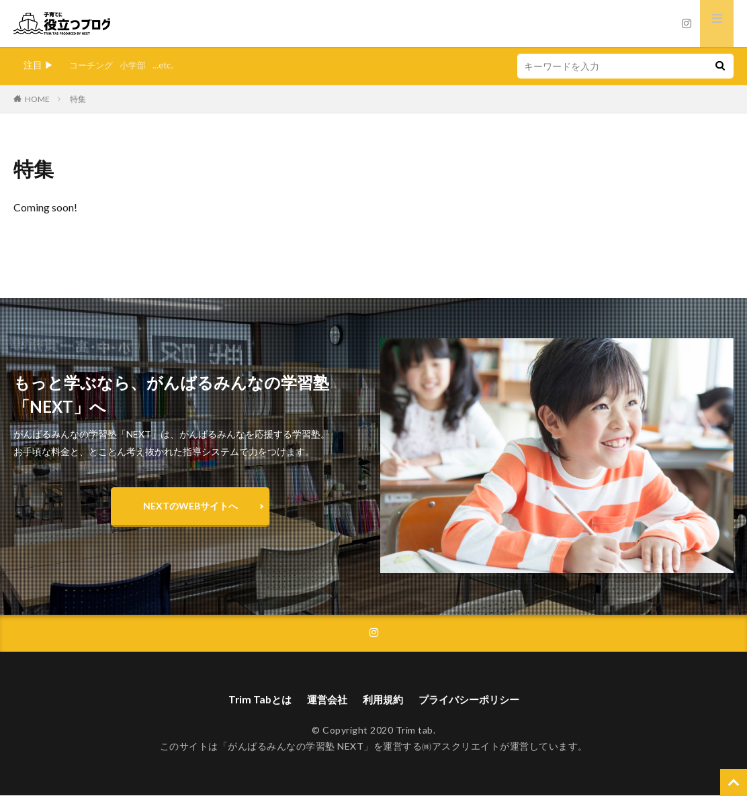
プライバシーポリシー (473, 699)
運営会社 (323, 699)
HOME (37, 99)
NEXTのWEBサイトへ (190, 505)
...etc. (169, 64)
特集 (78, 99)
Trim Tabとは (254, 699)
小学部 (137, 64)
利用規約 (382, 699)
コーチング (92, 64)
